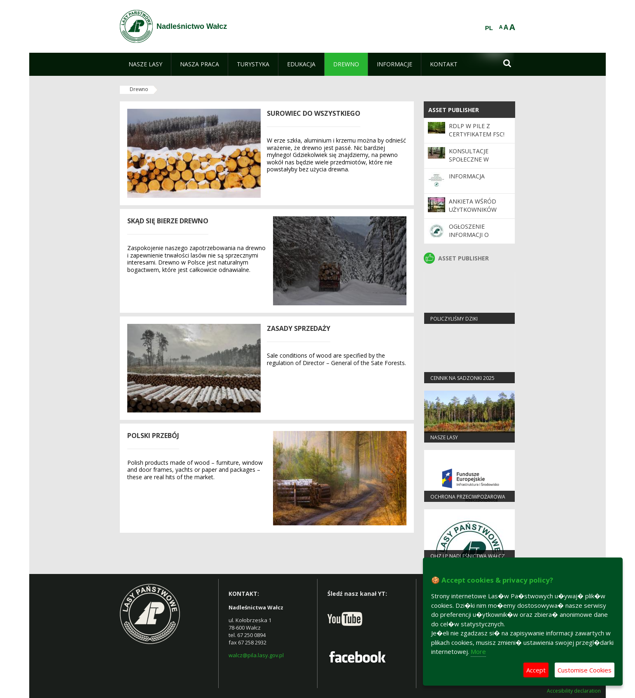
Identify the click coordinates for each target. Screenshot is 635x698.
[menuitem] (145, 64)
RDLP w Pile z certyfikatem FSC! (476, 130)
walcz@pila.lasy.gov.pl (256, 655)
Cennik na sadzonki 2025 (462, 378)
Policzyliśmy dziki (454, 318)
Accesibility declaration (574, 691)
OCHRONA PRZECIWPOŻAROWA (467, 496)
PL (489, 28)
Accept (536, 670)
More (478, 651)
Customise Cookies (585, 670)
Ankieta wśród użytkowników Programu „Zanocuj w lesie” (476, 213)
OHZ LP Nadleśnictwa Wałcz (467, 556)
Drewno (139, 89)
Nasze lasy (444, 437)
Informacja (467, 176)
